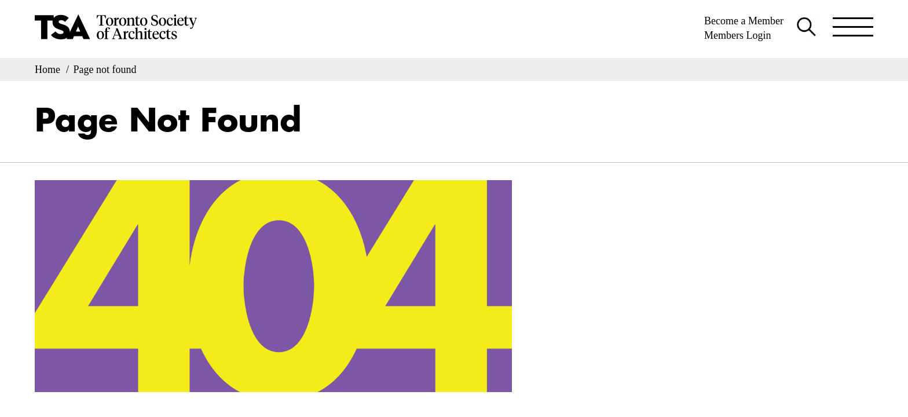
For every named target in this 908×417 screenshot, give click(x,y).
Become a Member (743, 21)
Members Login (737, 35)
